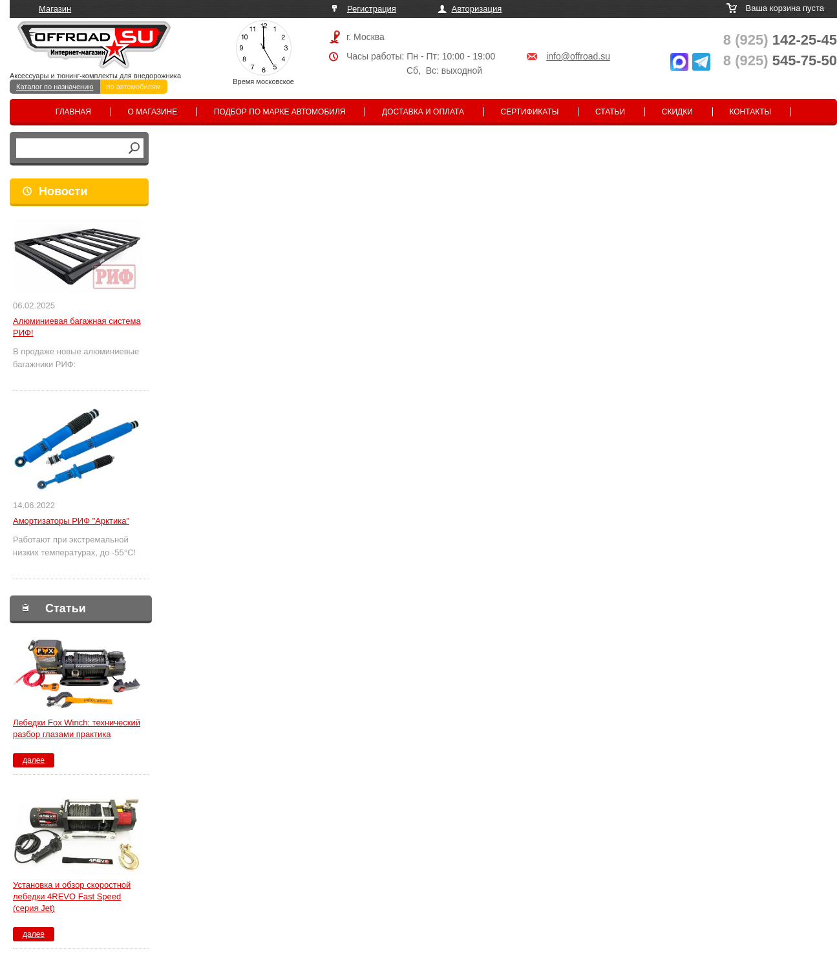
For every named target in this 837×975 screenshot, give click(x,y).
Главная (73, 111)
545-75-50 (780, 60)
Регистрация (371, 9)
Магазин (55, 9)
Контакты (750, 111)
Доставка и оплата (423, 111)
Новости (63, 191)
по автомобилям (134, 87)
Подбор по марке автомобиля (280, 111)
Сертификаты (530, 111)
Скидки (677, 111)
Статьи (610, 111)
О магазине (153, 111)
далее (34, 760)
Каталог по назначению (55, 87)
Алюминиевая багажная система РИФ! (77, 327)
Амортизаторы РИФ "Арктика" (71, 521)
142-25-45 (780, 40)
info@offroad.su (578, 56)
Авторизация (477, 9)
